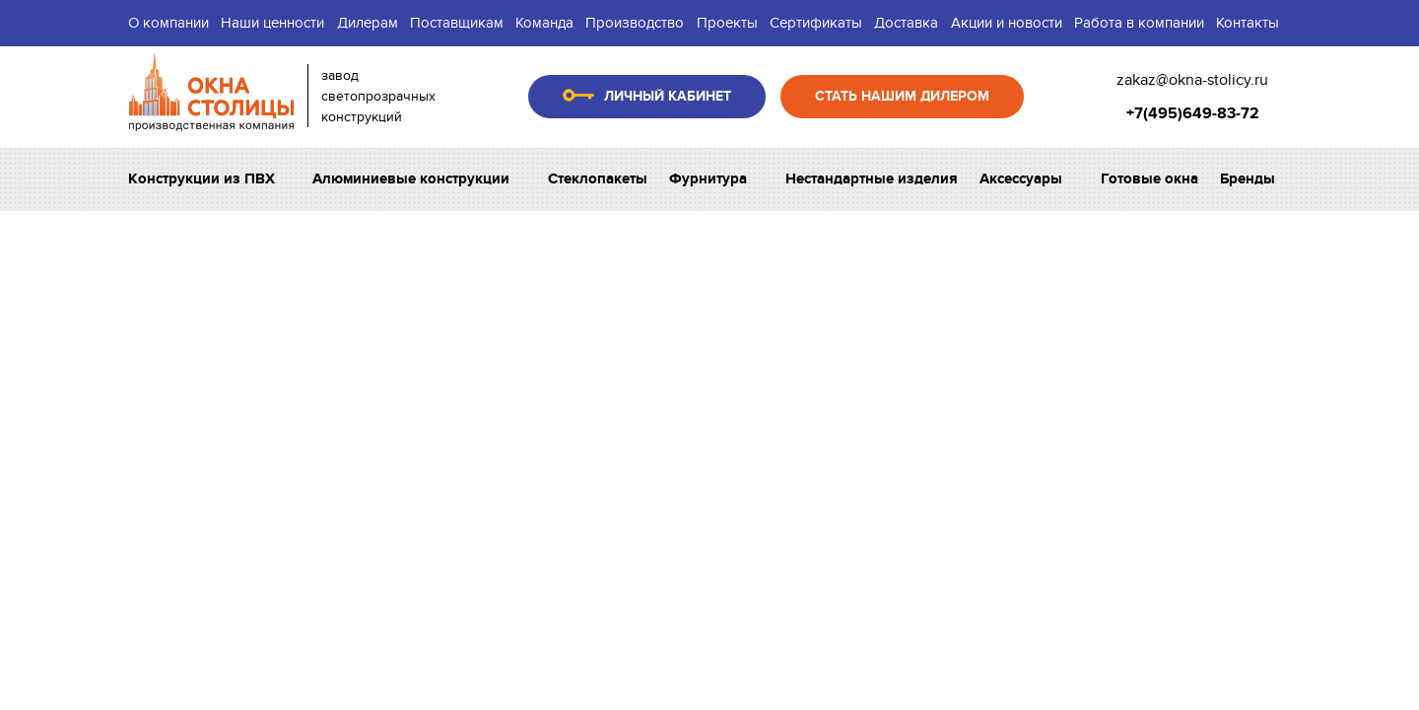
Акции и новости (1006, 23)
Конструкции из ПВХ (209, 179)
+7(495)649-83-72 (1192, 113)
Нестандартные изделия (871, 179)
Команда (544, 23)
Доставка (906, 23)
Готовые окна (1149, 179)
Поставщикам (457, 23)
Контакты (1247, 23)
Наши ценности (272, 23)
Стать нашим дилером (902, 96)
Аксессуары (1029, 179)
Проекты (727, 23)
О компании (168, 23)
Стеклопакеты (597, 179)
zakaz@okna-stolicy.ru (1192, 80)
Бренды (1255, 179)
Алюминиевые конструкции (418, 179)
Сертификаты (816, 23)
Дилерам (367, 23)
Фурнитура (716, 179)
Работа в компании (1139, 23)
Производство (634, 23)
